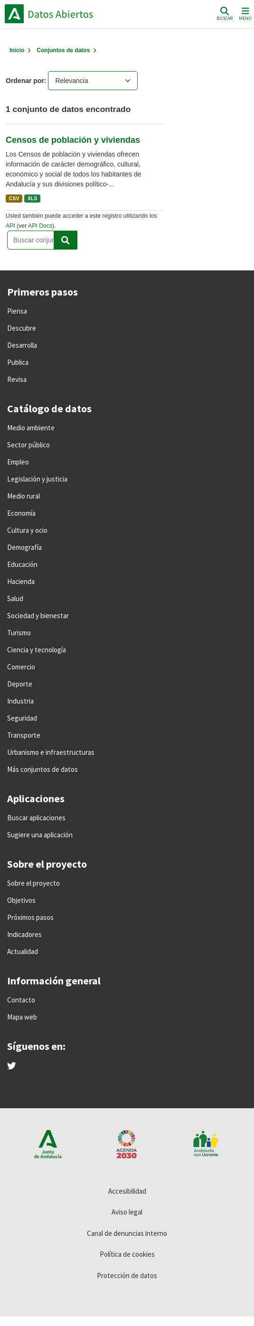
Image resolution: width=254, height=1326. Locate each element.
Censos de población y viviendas (73, 140)
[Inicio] (16, 50)
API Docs (40, 226)
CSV (14, 198)
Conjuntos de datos (63, 50)
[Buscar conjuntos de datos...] (42, 240)
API (10, 226)
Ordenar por (25, 80)
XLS (32, 198)
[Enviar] (65, 240)
